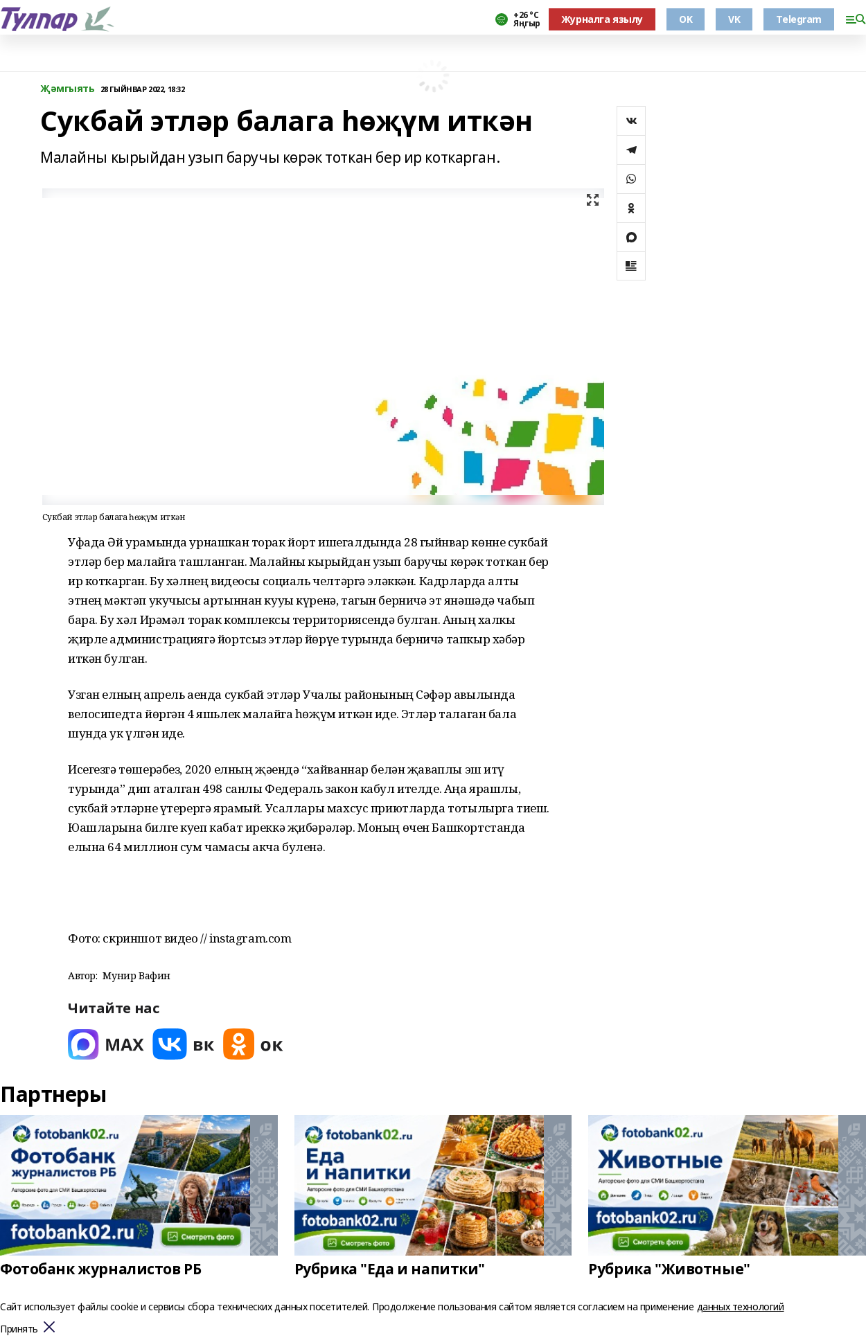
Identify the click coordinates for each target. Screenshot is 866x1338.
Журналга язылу (602, 19)
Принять (19, 1329)
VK (734, 19)
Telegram (799, 19)
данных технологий (740, 1306)
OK (685, 19)
